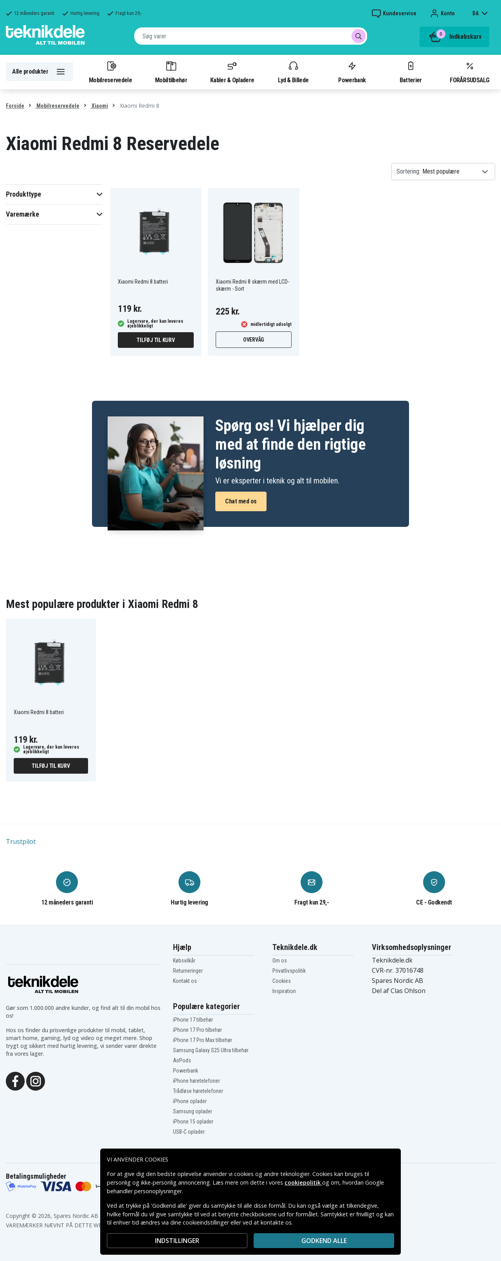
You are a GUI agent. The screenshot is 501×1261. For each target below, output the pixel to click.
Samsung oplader (192, 1111)
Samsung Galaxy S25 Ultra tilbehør (211, 1050)
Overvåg (253, 340)
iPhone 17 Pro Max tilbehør (202, 1040)
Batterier (411, 71)
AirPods (182, 1060)
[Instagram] (35, 1080)
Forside (15, 106)
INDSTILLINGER (177, 1240)
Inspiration (284, 991)
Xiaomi (99, 106)
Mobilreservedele (110, 71)
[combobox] (250, 36)
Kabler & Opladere (232, 71)
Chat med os (241, 501)
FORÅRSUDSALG (469, 71)
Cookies (281, 981)
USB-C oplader (189, 1132)
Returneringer (188, 971)
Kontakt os (185, 981)
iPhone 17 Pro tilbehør (197, 1030)
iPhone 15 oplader (193, 1121)
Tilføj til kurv (156, 340)
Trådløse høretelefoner (198, 1091)
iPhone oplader (190, 1101)
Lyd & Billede (293, 71)
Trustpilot (21, 841)
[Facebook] (15, 1080)
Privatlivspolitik (289, 971)
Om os (279, 960)
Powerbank (352, 71)
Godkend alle (324, 1240)
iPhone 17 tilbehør (193, 1020)
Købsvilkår (184, 960)
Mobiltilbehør (171, 71)
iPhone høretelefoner (196, 1081)
